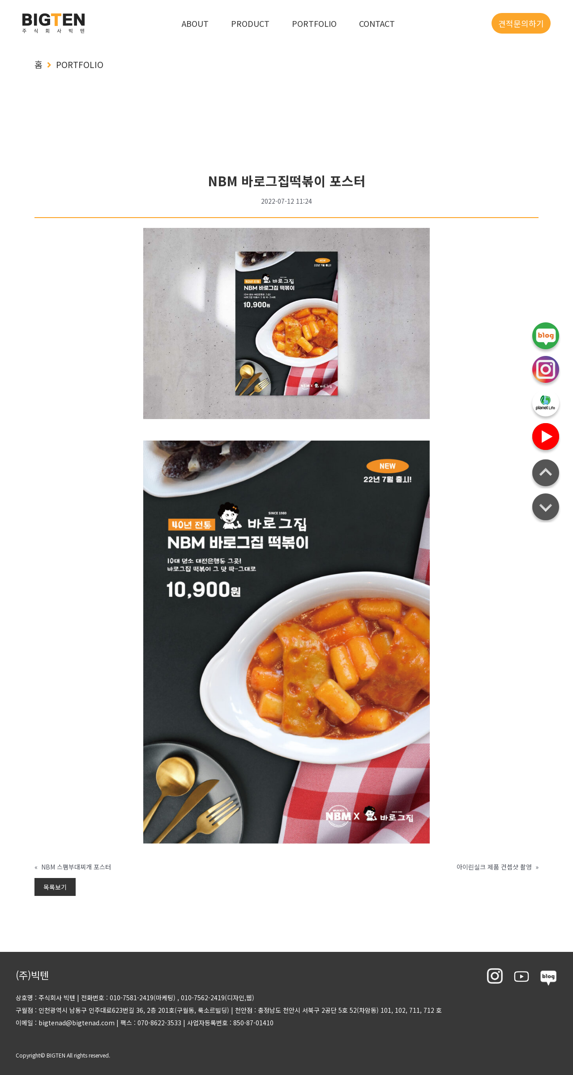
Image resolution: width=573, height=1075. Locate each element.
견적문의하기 (521, 23)
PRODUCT (250, 23)
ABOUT (195, 23)
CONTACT (377, 23)
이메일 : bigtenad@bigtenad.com (65, 1022)
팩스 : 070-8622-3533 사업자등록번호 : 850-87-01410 (194, 1022)
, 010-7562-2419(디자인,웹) (215, 997)
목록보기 (55, 886)
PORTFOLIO (314, 23)
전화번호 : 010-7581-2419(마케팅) (128, 997)
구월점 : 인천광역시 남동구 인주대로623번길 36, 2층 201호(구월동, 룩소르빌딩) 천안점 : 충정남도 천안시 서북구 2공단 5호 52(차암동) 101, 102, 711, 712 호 (229, 1010)
